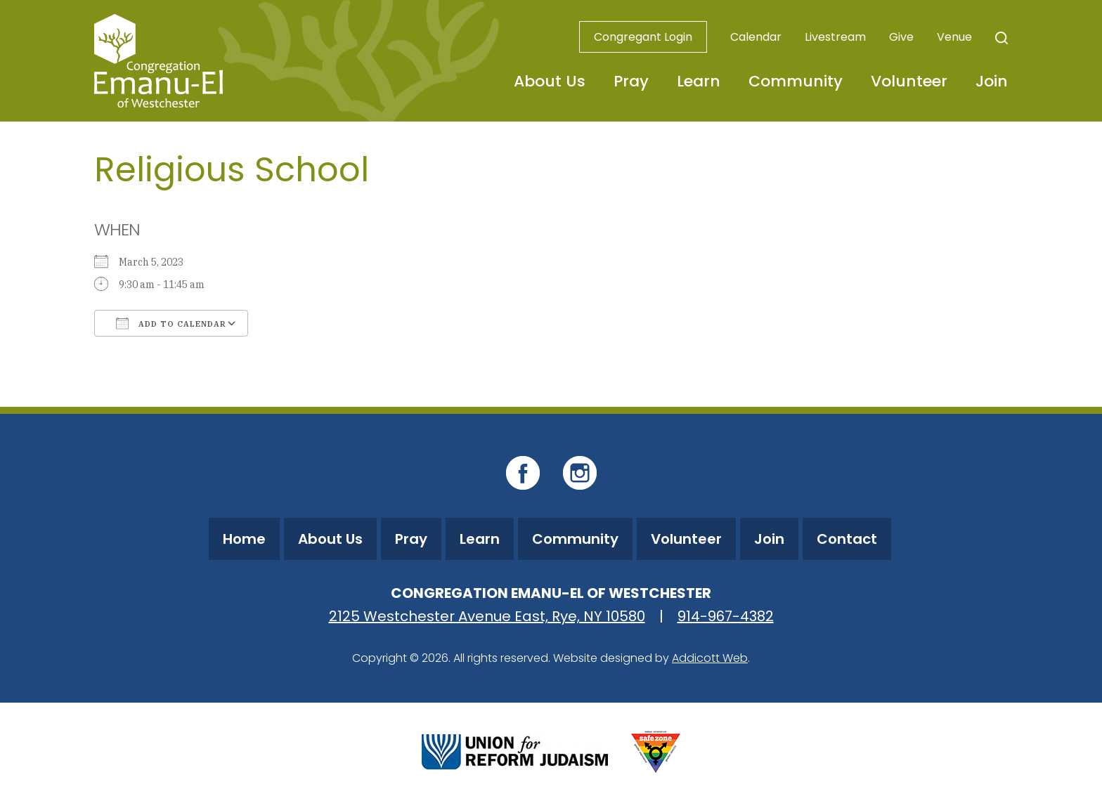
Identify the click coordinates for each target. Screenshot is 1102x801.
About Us (549, 81)
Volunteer (909, 81)
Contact (847, 539)
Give (901, 37)
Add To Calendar (171, 323)
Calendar (756, 37)
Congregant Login (643, 37)
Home (244, 539)
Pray (631, 81)
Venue (954, 37)
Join (991, 81)
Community (795, 81)
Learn (698, 81)
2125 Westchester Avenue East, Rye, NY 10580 (487, 616)
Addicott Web (710, 658)
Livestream (835, 37)
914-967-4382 (726, 616)
